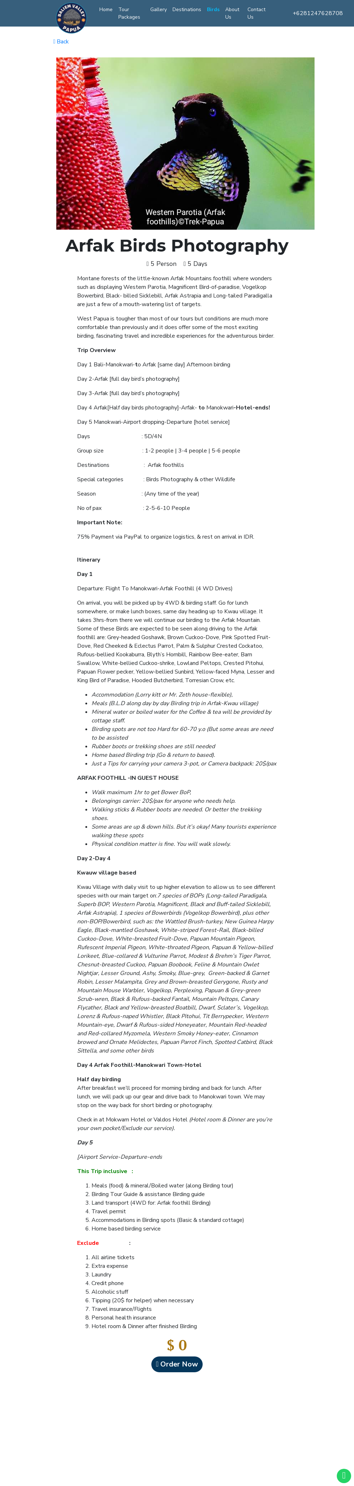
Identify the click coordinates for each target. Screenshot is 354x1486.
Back (61, 42)
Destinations (187, 9)
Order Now (177, 1364)
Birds (213, 9)
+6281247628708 (318, 13)
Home (106, 9)
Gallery (158, 9)
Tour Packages (129, 13)
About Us (232, 13)
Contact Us (256, 13)
